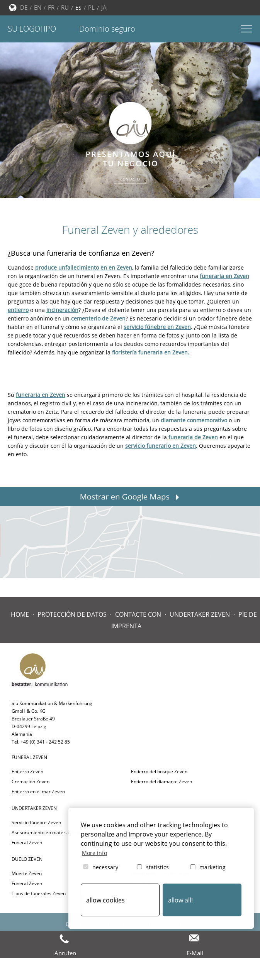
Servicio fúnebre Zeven (36, 822)
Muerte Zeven (27, 873)
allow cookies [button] (105, 900)
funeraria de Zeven (193, 437)
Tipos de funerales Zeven (39, 893)
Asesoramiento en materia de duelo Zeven (57, 832)
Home (20, 614)
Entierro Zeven (27, 771)
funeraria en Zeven (224, 276)
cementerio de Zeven (98, 318)
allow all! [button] (180, 900)
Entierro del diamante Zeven (161, 781)
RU (65, 7)
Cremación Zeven (30, 781)
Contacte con (138, 614)
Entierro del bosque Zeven (159, 771)
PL (91, 7)
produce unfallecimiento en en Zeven (83, 267)
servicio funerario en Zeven (160, 445)
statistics (152, 867)
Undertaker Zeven (200, 614)
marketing (207, 867)
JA (104, 7)
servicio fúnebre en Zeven (157, 327)
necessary (100, 867)
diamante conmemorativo (194, 420)
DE (23, 7)
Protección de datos (72, 614)
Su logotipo (32, 29)
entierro (18, 310)
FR (51, 7)
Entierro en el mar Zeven (38, 791)
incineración (62, 310)
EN (37, 7)
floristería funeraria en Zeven (149, 352)
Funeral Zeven (27, 842)
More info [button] (94, 853)
